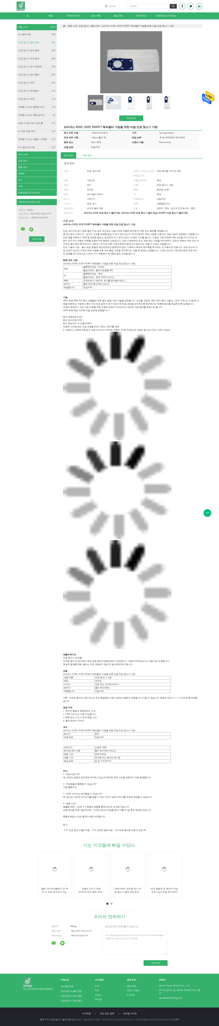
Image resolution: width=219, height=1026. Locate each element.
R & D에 (131, 995)
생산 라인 (131, 986)
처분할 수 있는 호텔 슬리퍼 (36, 115)
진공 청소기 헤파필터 (36, 90)
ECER (176, 1020)
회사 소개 (22, 154)
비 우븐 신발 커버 (36, 131)
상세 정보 (68, 155)
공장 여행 (95, 16)
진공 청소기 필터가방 (36, 42)
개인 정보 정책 (107, 1013)
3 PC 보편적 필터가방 (102, 830)
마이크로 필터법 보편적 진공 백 (130, 830)
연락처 (21, 174)
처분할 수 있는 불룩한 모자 (36, 107)
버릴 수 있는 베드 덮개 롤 (36, 123)
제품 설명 (87, 155)
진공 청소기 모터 (36, 82)
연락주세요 (141, 16)
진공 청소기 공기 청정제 (36, 66)
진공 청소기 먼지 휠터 (36, 74)
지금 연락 (131, 118)
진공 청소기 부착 (36, 99)
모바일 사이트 (130, 1013)
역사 (97, 991)
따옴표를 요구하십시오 (29, 193)
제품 (50, 16)
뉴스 (20, 180)
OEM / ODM (133, 991)
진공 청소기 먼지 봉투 (36, 50)
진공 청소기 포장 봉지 (36, 58)
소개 (97, 986)
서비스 (98, 995)
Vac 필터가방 (36, 34)
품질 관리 (118, 16)
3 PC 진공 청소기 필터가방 (77, 830)
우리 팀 (98, 1000)
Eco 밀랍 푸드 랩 (36, 147)
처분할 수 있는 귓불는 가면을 (36, 139)
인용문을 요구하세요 (166, 16)
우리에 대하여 (73, 16)
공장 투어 (22, 161)
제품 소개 (36, 27)
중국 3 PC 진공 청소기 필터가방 (55, 1020)
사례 (20, 186)
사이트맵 (86, 1013)
